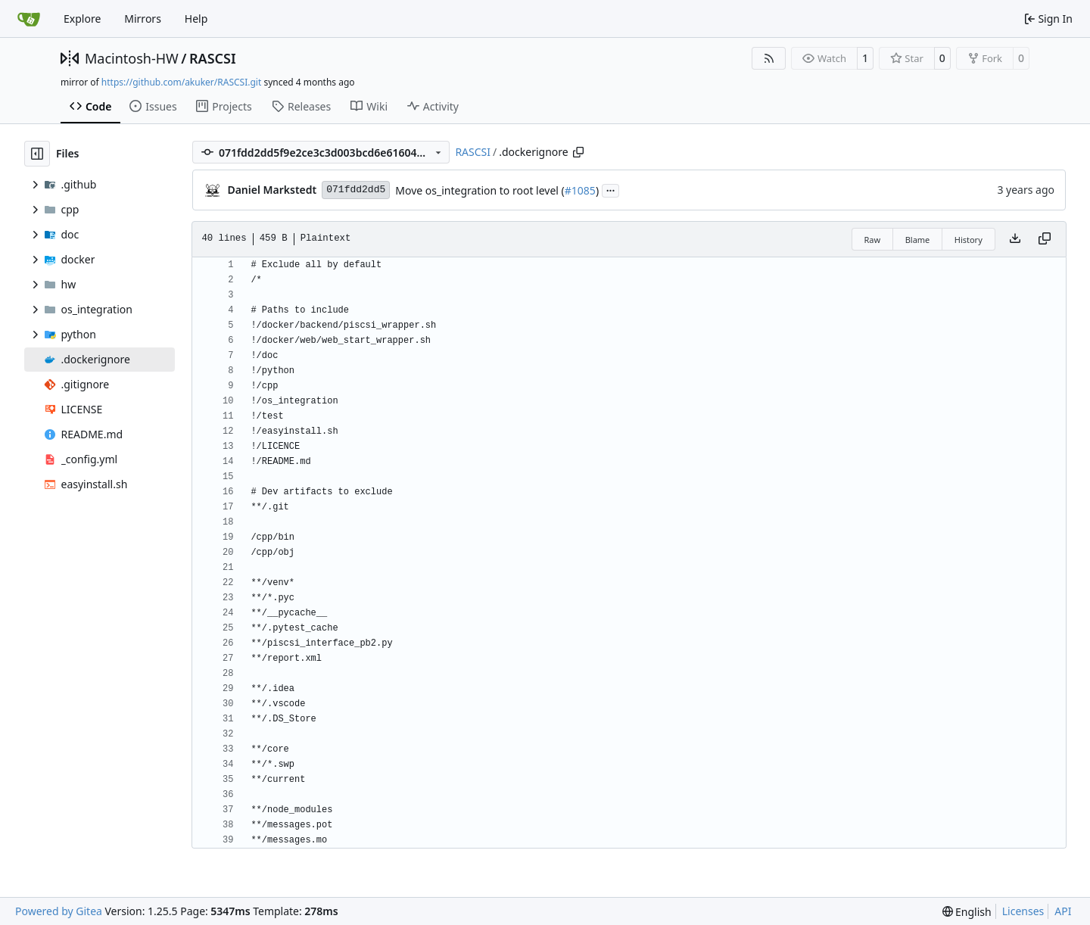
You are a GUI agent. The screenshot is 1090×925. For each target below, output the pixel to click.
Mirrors (142, 18)
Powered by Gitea (58, 911)
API (1062, 911)
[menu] (967, 912)
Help (196, 18)
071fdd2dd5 (355, 189)
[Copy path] (578, 152)
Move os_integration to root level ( (480, 190)
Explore (82, 18)
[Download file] (1015, 239)
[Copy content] (1044, 239)
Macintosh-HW (132, 58)
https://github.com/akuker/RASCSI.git (181, 82)
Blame (917, 239)
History (969, 239)
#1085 (580, 190)
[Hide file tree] (37, 154)
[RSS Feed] (769, 58)
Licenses (1023, 911)
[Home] (29, 19)
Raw (872, 239)
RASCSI (212, 58)
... (610, 189)
